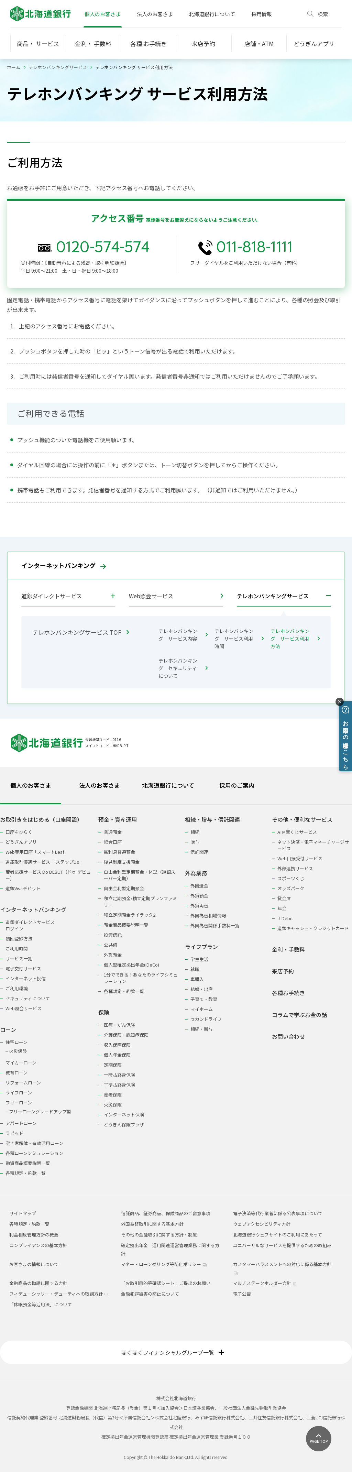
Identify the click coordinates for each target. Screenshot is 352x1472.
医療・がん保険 (119, 1025)
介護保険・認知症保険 (126, 1035)
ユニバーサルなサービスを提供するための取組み (282, 1245)
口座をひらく (19, 832)
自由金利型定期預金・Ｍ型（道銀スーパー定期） (139, 875)
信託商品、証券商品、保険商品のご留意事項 (165, 1213)
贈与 (194, 842)
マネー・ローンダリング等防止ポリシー (164, 1264)
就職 (194, 969)
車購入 (197, 979)
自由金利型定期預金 (124, 888)
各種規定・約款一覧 (26, 1173)
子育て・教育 (203, 999)
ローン (8, 1029)
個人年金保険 (117, 1054)
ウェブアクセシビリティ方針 (261, 1224)
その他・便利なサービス (302, 819)
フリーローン (19, 1102)
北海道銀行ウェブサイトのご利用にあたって (277, 1234)
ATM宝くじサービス (297, 832)
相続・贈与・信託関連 (212, 819)
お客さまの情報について (33, 1264)
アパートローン (21, 1123)
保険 (103, 1012)
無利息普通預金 (119, 852)
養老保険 (113, 1094)
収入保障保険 (117, 1045)
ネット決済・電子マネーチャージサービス (313, 845)
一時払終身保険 (119, 1074)
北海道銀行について (212, 14)
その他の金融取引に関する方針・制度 (159, 1234)
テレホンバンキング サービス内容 (183, 635)
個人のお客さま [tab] (30, 785)
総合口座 (113, 842)
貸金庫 (284, 898)
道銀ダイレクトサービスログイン (30, 925)
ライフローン (19, 1092)
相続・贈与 (201, 1029)
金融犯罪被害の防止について (150, 1293)
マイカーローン (21, 1062)
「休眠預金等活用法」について (40, 1304)
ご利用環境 (17, 988)
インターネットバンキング (63, 565)
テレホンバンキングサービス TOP (80, 632)
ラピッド (14, 1133)
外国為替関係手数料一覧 (215, 925)
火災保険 (18, 1051)
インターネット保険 (124, 1114)
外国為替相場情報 (208, 915)
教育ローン (17, 1072)
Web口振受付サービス (299, 858)
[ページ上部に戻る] (318, 1438)
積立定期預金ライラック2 (129, 915)
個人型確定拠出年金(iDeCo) (131, 964)
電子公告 (242, 1293)
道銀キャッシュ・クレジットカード (313, 928)
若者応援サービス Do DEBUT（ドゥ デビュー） (48, 875)
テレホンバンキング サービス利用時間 (239, 639)
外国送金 (199, 885)
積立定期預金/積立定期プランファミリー (140, 901)
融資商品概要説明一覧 (28, 1163)
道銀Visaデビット (23, 888)
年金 (281, 908)
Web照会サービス (176, 596)
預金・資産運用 (117, 819)
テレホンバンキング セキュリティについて (183, 668)
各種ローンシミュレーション (34, 1153)
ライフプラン (201, 946)
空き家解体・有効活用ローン (34, 1143)
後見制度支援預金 (122, 862)
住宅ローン (17, 1042)
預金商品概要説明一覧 (126, 925)
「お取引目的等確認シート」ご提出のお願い (165, 1283)
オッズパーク (290, 888)
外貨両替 (199, 905)
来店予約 (283, 971)
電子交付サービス (23, 968)
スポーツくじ (290, 878)
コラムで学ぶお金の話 (299, 1014)
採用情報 (261, 14)
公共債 (110, 944)
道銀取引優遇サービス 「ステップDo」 (45, 862)
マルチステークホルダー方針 (265, 1283)
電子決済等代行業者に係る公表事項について (277, 1213)
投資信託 (113, 934)
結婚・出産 (201, 989)
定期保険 (113, 1064)
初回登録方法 (19, 938)
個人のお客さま (103, 14)
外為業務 (196, 873)
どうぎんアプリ (21, 842)
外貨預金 (113, 954)
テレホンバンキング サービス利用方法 (295, 639)
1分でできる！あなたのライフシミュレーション (141, 977)
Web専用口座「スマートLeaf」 (37, 852)
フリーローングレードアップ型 (40, 1111)
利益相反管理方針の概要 (33, 1234)
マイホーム (201, 1009)
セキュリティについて (28, 998)
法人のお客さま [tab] (99, 785)
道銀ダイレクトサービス (51, 596)
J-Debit (285, 918)
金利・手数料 (288, 949)
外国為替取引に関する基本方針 (152, 1224)
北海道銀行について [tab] (168, 785)
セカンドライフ (206, 1019)
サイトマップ (22, 1213)
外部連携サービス (295, 868)
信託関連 (199, 852)
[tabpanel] (176, 992)
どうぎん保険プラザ (124, 1124)
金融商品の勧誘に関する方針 (38, 1283)
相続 (194, 832)
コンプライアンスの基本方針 (38, 1245)
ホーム (13, 67)
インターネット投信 (26, 978)
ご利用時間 (17, 948)
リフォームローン (23, 1082)
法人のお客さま (155, 14)
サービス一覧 (19, 958)
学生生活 (199, 959)
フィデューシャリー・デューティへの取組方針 (58, 1293)
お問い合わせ (288, 1036)
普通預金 (113, 832)
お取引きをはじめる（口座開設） (41, 819)
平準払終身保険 (119, 1084)
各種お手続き (288, 992)
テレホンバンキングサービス (58, 67)
